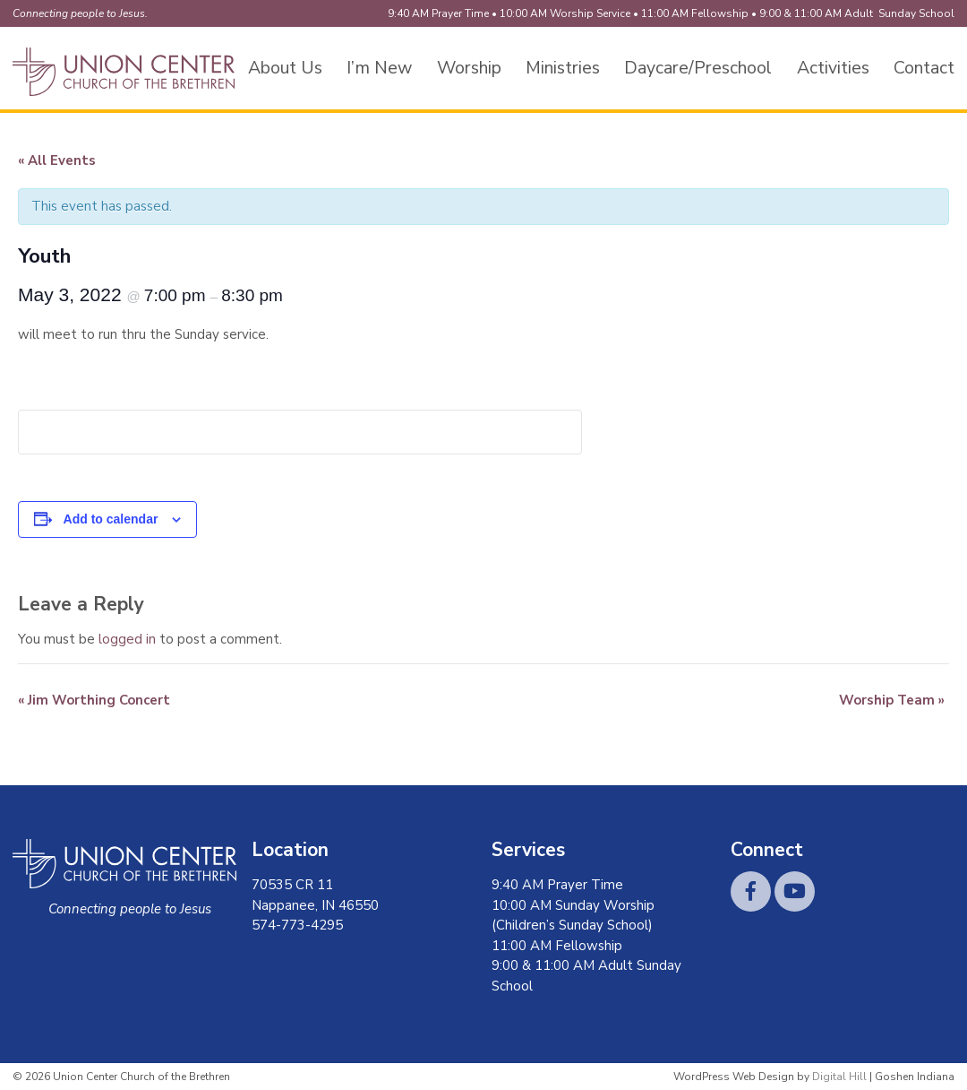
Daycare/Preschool (698, 68)
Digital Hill (839, 1076)
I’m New (379, 68)
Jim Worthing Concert (94, 700)
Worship (469, 68)
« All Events (57, 160)
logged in (127, 639)
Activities (833, 68)
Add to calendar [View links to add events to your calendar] (111, 519)
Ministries (563, 68)
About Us (285, 68)
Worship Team (892, 700)
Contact (924, 68)
